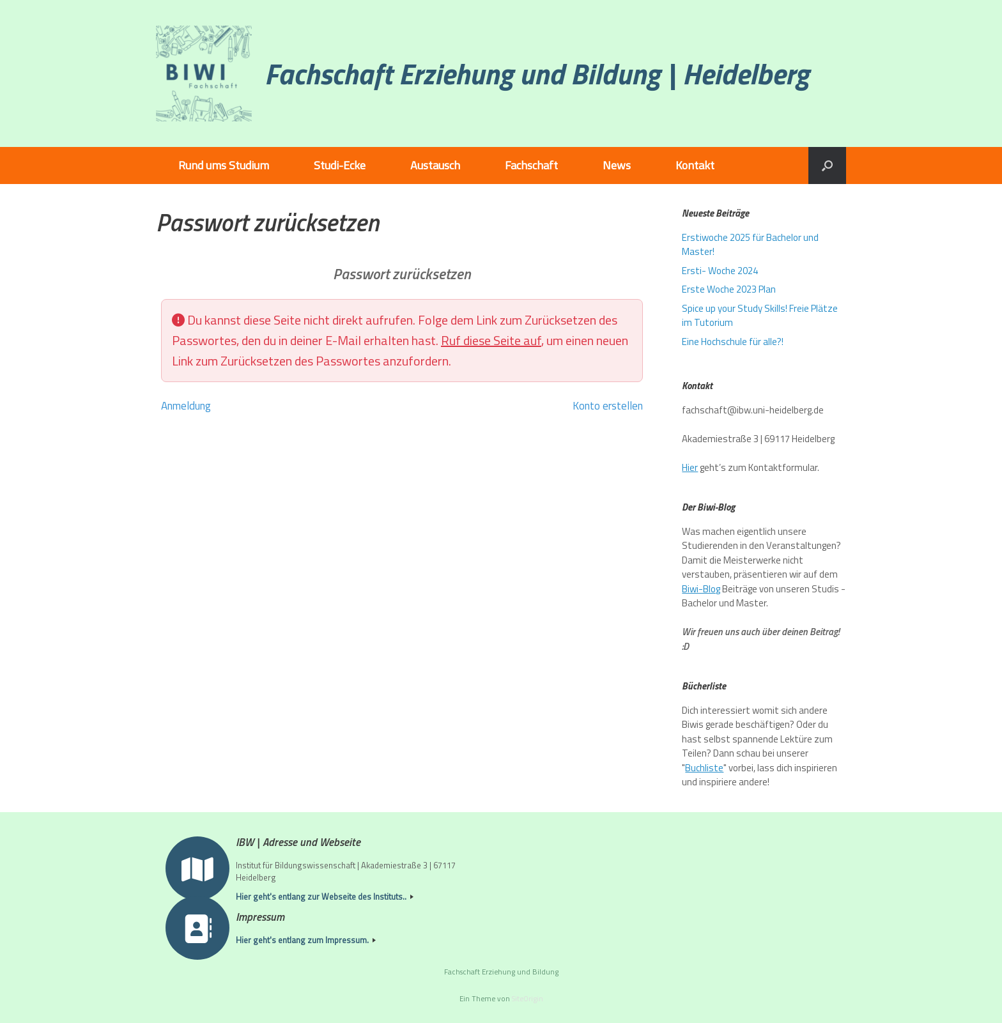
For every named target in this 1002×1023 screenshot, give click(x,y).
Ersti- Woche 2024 (720, 270)
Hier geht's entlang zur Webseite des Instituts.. (324, 897)
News (617, 165)
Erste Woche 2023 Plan (729, 289)
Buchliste (704, 767)
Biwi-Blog (701, 588)
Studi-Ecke (340, 165)
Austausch (435, 165)
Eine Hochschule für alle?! (732, 341)
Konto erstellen (608, 405)
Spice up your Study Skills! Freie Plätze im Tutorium (760, 315)
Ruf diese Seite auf (491, 340)
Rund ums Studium (223, 165)
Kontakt (694, 165)
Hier (690, 467)
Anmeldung (186, 405)
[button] (827, 165)
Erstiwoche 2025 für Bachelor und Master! (750, 244)
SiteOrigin (527, 998)
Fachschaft (531, 165)
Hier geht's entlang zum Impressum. (306, 940)
